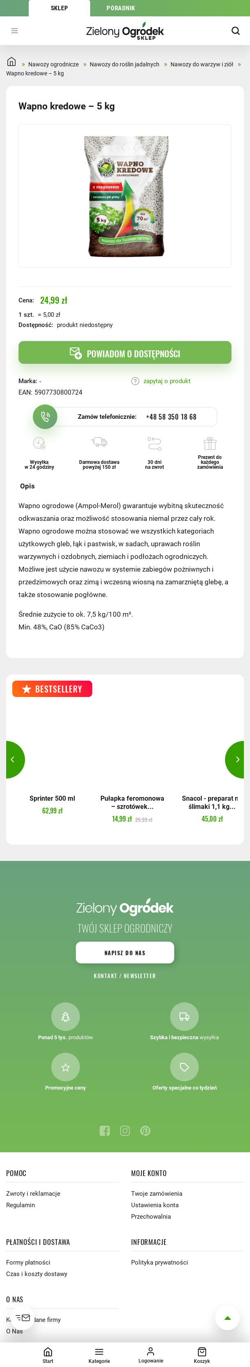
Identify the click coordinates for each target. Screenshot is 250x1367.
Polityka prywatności (159, 1262)
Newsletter (140, 976)
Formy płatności (28, 1262)
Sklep (59, 8)
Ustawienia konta (155, 1205)
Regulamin (20, 1205)
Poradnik (121, 8)
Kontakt (105, 976)
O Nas (14, 1331)
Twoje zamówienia (156, 1193)
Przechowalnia (151, 1216)
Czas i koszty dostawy (36, 1274)
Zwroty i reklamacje (33, 1193)
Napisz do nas (125, 953)
